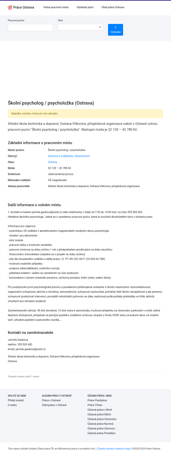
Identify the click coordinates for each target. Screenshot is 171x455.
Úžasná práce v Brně (100, 409)
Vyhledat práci (85, 7)
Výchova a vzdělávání (60, 156)
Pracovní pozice (16, 20)
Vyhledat (115, 30)
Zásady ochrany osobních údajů (114, 448)
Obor (60, 20)
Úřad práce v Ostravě (54, 405)
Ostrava (52, 162)
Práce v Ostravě (51, 400)
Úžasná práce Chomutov (102, 419)
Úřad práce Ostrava (113, 7)
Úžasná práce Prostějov (101, 433)
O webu (12, 405)
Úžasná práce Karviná (100, 423)
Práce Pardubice (97, 400)
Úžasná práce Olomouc (101, 428)
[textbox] (64, 27)
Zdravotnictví (82, 156)
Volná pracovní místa (55, 7)
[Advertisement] (85, 72)
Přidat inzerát (16, 400)
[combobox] (80, 27)
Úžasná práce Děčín (99, 414)
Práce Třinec (95, 405)
